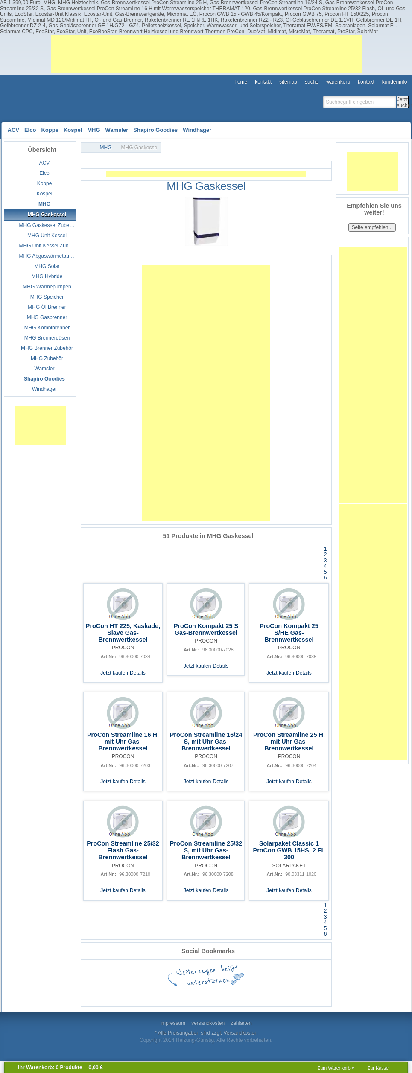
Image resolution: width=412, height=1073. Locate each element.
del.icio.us (160, 994)
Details (138, 673)
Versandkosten (240, 1033)
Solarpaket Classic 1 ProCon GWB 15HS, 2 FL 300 (289, 850)
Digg (262, 994)
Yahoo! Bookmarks (288, 994)
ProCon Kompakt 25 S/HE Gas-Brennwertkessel (289, 632)
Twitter (186, 994)
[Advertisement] (206, 54)
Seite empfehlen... (372, 227)
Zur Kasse (378, 1067)
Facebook (109, 994)
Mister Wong (314, 994)
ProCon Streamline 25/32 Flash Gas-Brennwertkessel (123, 850)
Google (134, 994)
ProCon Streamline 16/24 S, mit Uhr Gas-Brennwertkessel (206, 741)
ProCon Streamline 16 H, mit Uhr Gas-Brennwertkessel (123, 741)
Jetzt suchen (403, 102)
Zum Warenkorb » (336, 1067)
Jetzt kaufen (114, 673)
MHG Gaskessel (139, 148)
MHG (106, 148)
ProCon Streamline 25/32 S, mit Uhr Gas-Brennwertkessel (206, 850)
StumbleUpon (211, 994)
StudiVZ (237, 994)
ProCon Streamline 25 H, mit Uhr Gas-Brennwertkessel (289, 741)
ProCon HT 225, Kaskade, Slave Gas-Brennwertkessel (123, 632)
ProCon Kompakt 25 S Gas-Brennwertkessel (206, 629)
